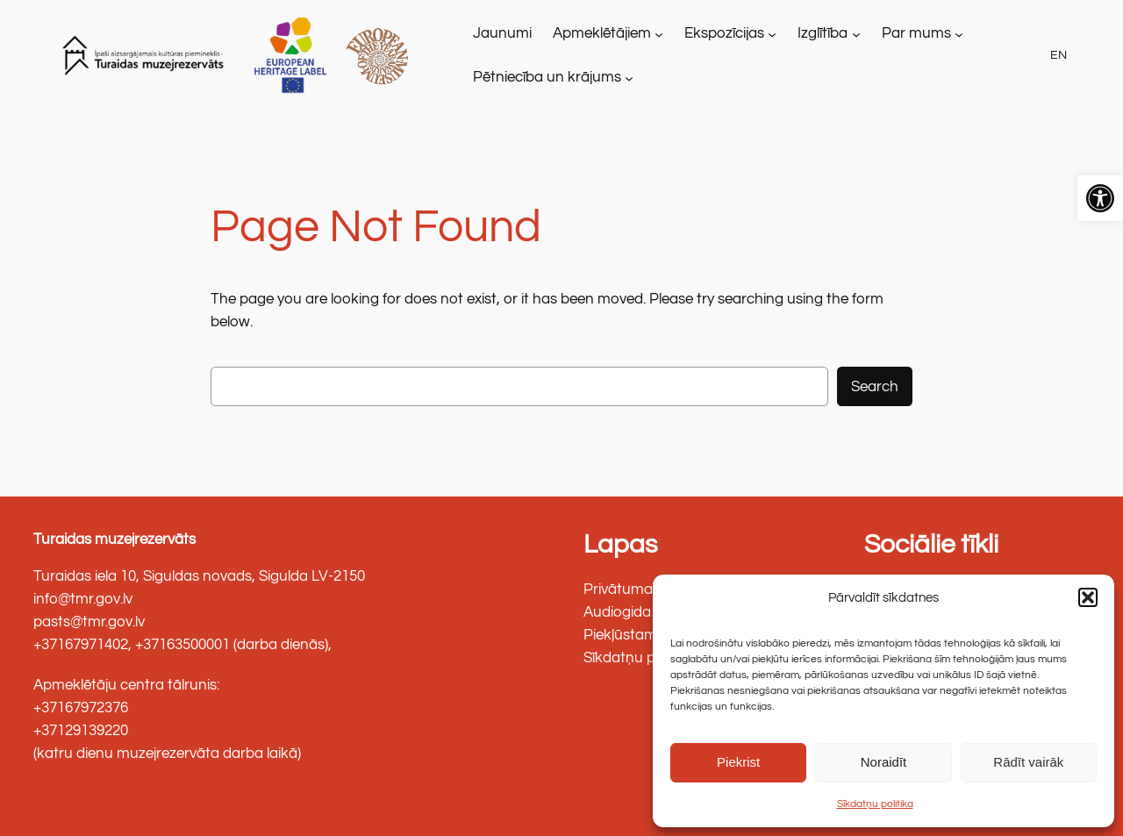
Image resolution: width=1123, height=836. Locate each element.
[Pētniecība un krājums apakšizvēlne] (629, 77)
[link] (1100, 198)
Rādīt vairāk (1028, 761)
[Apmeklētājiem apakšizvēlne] (658, 33)
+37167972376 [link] (80, 708)
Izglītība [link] (823, 33)
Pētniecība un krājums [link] (547, 77)
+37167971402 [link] (80, 645)
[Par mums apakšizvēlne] (959, 33)
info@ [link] (51, 599)
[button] (1088, 597)
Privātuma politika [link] (643, 589)
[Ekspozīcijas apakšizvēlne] (772, 33)
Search (874, 387)
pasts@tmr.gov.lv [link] (89, 622)
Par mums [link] (916, 33)
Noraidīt (884, 761)
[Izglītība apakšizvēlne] (856, 33)
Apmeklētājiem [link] (602, 33)
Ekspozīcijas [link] (724, 33)
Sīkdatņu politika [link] (875, 804)
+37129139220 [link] (80, 731)
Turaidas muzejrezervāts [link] (114, 539)
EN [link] (1058, 54)
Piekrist (738, 761)
